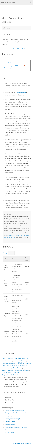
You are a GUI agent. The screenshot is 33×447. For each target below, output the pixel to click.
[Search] (31, 2)
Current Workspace (19, 361)
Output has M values (8, 365)
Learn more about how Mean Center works (16, 49)
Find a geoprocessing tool (13, 419)
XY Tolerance (16, 372)
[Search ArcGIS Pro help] (14, 2)
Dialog (5, 253)
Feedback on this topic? (23, 443)
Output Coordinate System (11, 358)
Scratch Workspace (8, 363)
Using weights (9, 416)
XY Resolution (6, 372)
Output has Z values (15, 368)
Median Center (10, 424)
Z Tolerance (25, 370)
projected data (21, 93)
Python (11, 253)
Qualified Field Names (23, 363)
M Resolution (20, 365)
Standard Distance (11, 433)
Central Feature (10, 422)
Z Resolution (16, 370)
